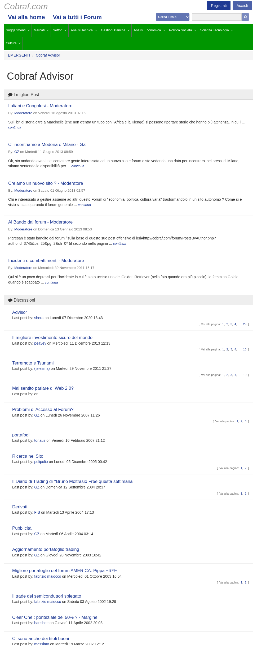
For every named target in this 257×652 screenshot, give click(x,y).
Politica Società (180, 30)
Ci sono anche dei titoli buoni (40, 638)
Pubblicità (22, 528)
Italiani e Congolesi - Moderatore (40, 105)
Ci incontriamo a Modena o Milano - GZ (47, 144)
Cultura (11, 43)
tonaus (39, 440)
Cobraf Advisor (48, 55)
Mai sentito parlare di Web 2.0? (43, 388)
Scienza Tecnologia (214, 30)
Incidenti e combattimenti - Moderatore (46, 260)
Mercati (39, 30)
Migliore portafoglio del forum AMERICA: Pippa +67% (64, 570)
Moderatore (23, 113)
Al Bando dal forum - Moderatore (40, 222)
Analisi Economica (147, 30)
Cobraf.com (26, 6)
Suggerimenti (15, 30)
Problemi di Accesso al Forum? (42, 409)
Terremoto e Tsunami (33, 363)
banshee (41, 623)
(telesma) (42, 368)
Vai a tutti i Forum (77, 17)
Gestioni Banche (113, 30)
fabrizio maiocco (47, 576)
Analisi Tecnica (82, 30)
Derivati (19, 506)
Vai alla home (26, 17)
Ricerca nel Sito (27, 456)
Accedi (242, 5)
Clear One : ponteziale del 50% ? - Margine (55, 617)
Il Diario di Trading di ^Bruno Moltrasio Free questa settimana (72, 481)
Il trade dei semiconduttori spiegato (46, 596)
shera (38, 318)
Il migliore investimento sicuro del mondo (52, 337)
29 (244, 324)
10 (244, 374)
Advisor (19, 312)
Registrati (219, 5)
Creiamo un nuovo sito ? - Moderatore (45, 183)
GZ (16, 152)
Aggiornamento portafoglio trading (45, 549)
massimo (41, 644)
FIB (37, 512)
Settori (58, 30)
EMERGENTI (19, 55)
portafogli (21, 434)
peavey (40, 343)
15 (244, 349)
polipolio (41, 462)
